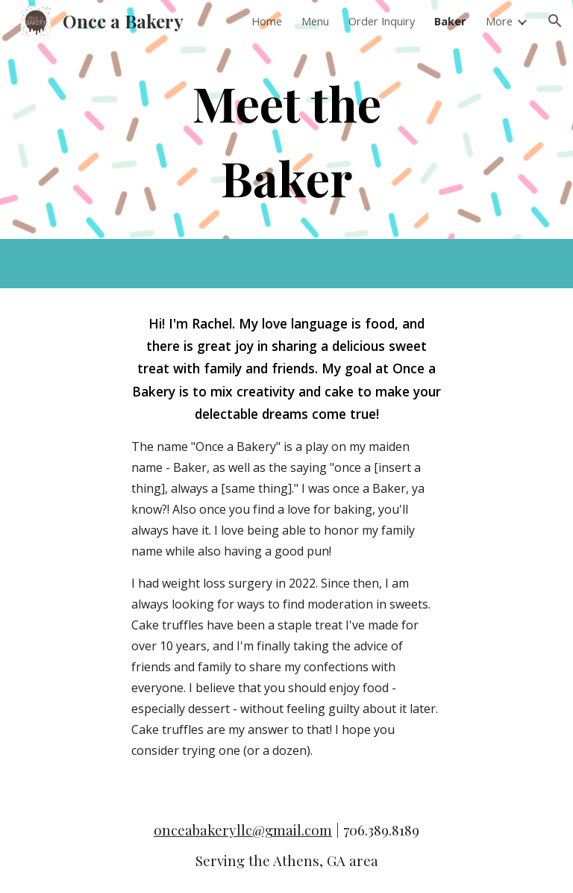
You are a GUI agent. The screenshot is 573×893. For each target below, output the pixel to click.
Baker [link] (450, 20)
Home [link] (266, 20)
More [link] (499, 20)
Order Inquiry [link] (381, 20)
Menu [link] (315, 20)
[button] (555, 21)
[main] (286, 140)
